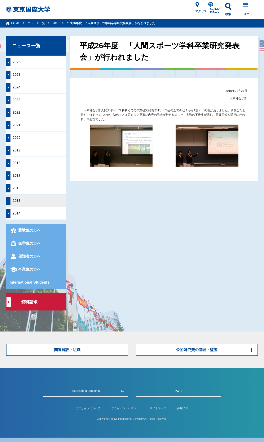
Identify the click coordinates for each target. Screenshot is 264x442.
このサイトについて (88, 408)
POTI (178, 391)
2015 (56, 23)
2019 (17, 150)
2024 (17, 87)
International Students (29, 282)
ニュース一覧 (36, 23)
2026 (17, 62)
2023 (17, 100)
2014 (17, 213)
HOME (15, 23)
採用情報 (182, 408)
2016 (17, 188)
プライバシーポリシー (125, 408)
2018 (17, 163)
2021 (17, 125)
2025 (17, 75)
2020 (17, 138)
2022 (17, 112)
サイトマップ (158, 408)
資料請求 (29, 302)
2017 (17, 176)
